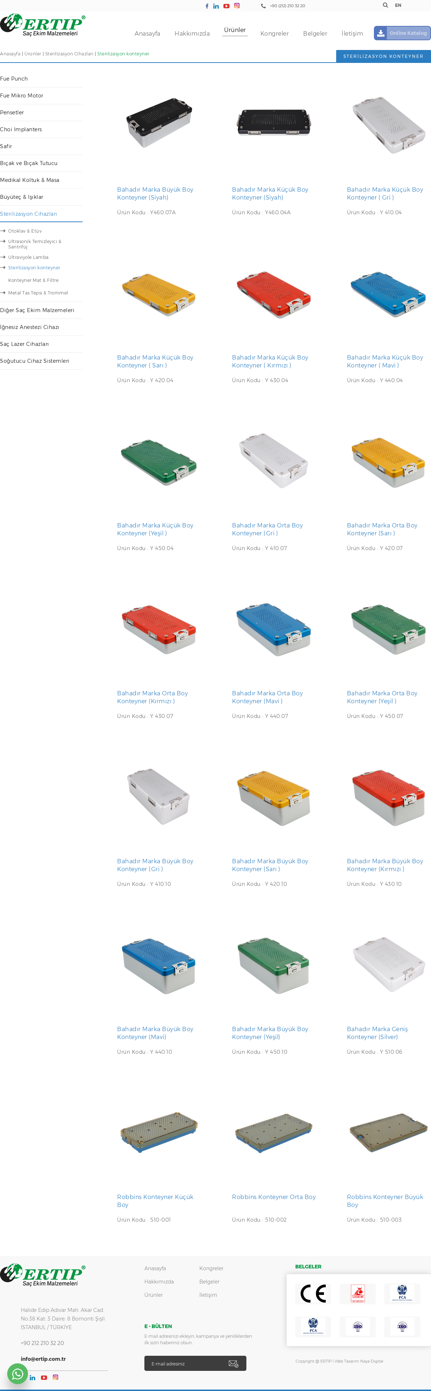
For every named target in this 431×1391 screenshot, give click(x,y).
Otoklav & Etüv (25, 231)
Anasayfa (147, 33)
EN (398, 5)
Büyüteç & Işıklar (21, 197)
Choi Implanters (21, 129)
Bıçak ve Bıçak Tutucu (29, 163)
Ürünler (235, 30)
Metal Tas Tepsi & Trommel (38, 293)
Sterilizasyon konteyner (123, 54)
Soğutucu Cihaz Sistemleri (35, 361)
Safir (6, 146)
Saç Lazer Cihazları (24, 344)
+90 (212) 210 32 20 (287, 5)
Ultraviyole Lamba (28, 257)
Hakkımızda (192, 33)
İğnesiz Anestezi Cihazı (30, 327)
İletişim (352, 33)
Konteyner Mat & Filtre (33, 280)
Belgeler (315, 33)
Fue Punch (14, 79)
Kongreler (274, 33)
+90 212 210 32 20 (42, 1343)
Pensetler (12, 112)
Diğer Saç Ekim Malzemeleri (37, 310)
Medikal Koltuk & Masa (30, 180)
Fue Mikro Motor (21, 95)
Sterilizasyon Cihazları (69, 54)
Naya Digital (371, 1361)
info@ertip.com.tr (43, 1359)
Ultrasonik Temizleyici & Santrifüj (34, 244)
